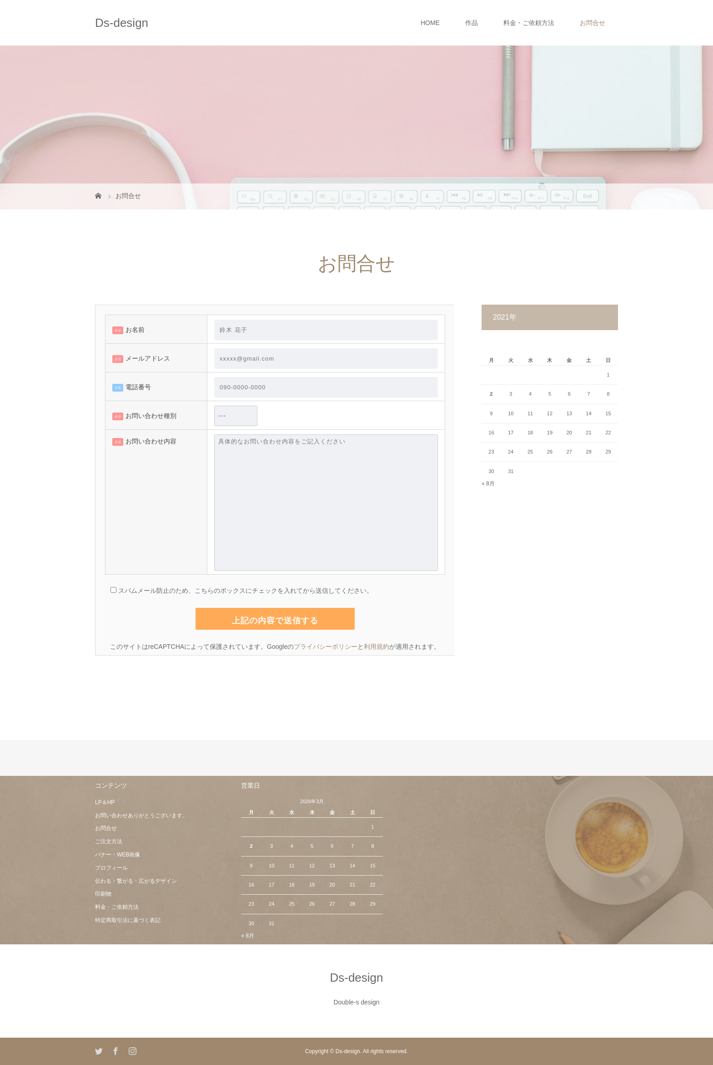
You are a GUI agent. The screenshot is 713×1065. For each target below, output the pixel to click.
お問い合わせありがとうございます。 (141, 815)
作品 (471, 22)
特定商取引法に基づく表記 (128, 920)
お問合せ (592, 22)
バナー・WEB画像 (117, 854)
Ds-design (121, 23)
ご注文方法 (108, 841)
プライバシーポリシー (325, 646)
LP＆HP (105, 802)
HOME (430, 22)
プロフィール (111, 868)
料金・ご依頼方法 (528, 22)
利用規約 (376, 646)
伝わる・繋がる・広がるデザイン (136, 881)
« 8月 (488, 483)
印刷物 (103, 894)
